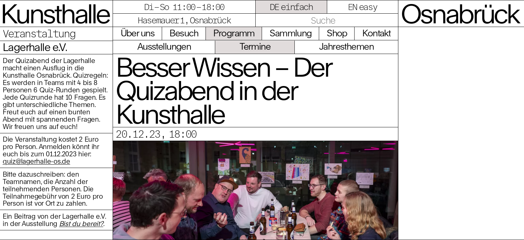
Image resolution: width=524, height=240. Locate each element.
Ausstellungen (164, 46)
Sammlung (290, 33)
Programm (233, 33)
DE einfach (291, 7)
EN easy (362, 7)
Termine (255, 46)
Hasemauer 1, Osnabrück (184, 20)
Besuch (183, 33)
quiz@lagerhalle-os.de (36, 161)
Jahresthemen (346, 46)
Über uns (137, 33)
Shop (337, 33)
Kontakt (376, 33)
